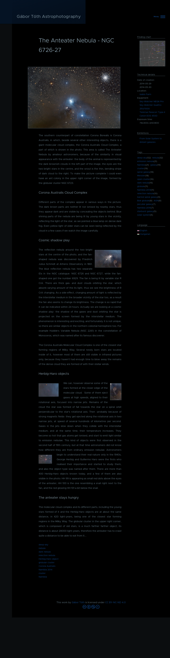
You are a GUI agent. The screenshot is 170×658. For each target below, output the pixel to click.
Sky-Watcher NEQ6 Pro (152, 101)
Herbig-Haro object (48, 559)
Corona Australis (47, 566)
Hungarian (143, 234)
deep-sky (43, 545)
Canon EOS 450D (148, 116)
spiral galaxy (143, 172)
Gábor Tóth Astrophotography (49, 17)
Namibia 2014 (45, 570)
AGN (156, 201)
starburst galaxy (145, 211)
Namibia (43, 577)
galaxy (153, 165)
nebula (42, 548)
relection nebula (47, 555)
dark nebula (45, 552)
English (142, 231)
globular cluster (46, 563)
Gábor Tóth (78, 602)
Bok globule (143, 201)
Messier (141, 176)
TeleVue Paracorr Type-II (152, 112)
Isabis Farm (145, 94)
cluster (42, 573)
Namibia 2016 (144, 208)
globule (141, 186)
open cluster (143, 179)
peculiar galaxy (145, 204)
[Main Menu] (158, 16)
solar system (143, 215)
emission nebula (145, 161)
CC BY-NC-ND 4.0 (115, 602)
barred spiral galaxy (147, 197)
